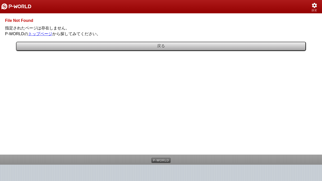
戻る (161, 46)
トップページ (40, 34)
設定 (314, 10)
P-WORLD (161, 160)
